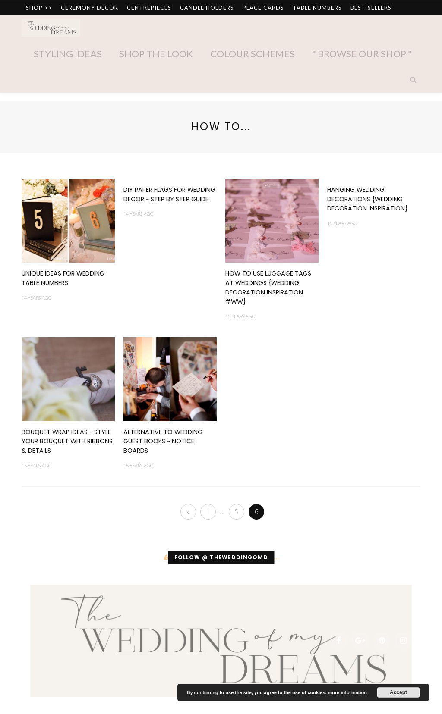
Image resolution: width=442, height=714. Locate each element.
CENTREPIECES (149, 7)
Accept (398, 692)
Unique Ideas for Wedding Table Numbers (63, 278)
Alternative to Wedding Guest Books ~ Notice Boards (162, 441)
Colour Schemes (252, 54)
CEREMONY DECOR (89, 7)
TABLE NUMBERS (317, 7)
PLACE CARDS (263, 7)
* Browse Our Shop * (362, 54)
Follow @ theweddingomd (221, 557)
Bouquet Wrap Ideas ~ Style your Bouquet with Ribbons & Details (67, 441)
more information (347, 692)
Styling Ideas (68, 54)
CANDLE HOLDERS (207, 7)
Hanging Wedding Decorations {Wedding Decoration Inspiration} (367, 199)
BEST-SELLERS (370, 7)
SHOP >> (39, 7)
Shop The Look (156, 54)
